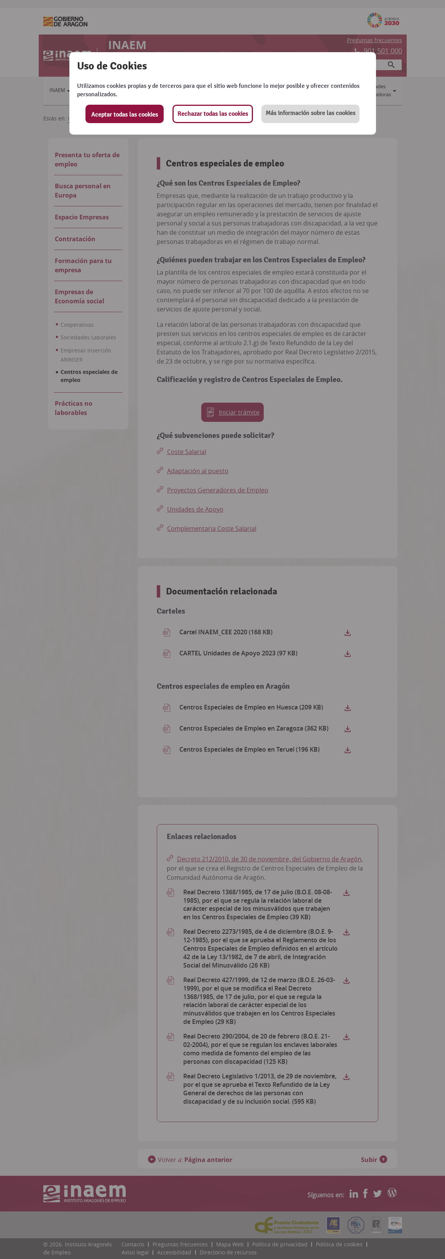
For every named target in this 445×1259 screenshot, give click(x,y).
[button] (310, 114)
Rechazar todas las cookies (212, 114)
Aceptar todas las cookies (124, 114)
